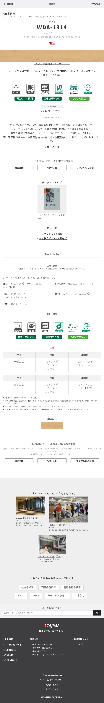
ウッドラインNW (26, 17)
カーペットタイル (57, 595)
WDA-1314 (62, 17)
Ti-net (77, 644)
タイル (12, 17)
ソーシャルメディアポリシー (52, 680)
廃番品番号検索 (72, 587)
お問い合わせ (10, 660)
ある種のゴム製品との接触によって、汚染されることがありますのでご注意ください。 (37, 406)
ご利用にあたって (52, 684)
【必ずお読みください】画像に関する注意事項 (53, 161)
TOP (4, 17)
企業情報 (8, 639)
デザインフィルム (47, 654)
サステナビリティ (13, 644)
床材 (38, 651)
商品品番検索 (48, 587)
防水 (42, 644)
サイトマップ (52, 689)
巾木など (79, 595)
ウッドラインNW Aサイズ (45, 17)
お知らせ (8, 654)
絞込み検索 (27, 587)
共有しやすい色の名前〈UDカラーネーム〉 (52, 63)
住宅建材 (42, 647)
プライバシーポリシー (52, 675)
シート (36, 595)
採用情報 (8, 649)
